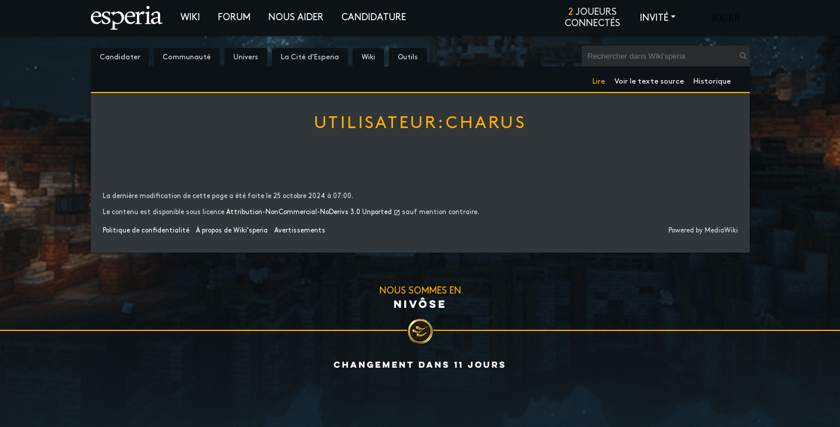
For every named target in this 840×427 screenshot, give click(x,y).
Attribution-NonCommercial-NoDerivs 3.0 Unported (309, 212)
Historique (712, 79)
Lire (598, 79)
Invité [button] (654, 18)
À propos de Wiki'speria (232, 231)
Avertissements (299, 231)
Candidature (373, 17)
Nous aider (296, 17)
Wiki (190, 17)
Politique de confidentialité (146, 231)
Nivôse (420, 304)
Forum (234, 17)
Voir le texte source (649, 79)
